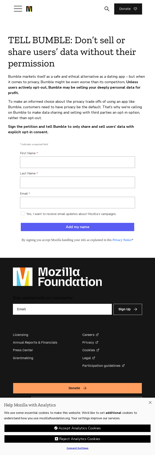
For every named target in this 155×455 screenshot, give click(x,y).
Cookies (88, 350)
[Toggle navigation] (18, 9)
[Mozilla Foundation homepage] (29, 9)
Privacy (88, 342)
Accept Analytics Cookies (80, 428)
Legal (86, 358)
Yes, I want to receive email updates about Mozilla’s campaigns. (71, 214)
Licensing (20, 335)
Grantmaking (23, 358)
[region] (77, 426)
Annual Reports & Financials (35, 342)
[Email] (62, 309)
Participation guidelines (101, 366)
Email (24, 193)
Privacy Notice (122, 240)
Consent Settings (78, 448)
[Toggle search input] (107, 9)
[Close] (150, 402)
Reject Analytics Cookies (79, 438)
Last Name (28, 173)
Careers (88, 335)
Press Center (23, 350)
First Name (28, 153)
